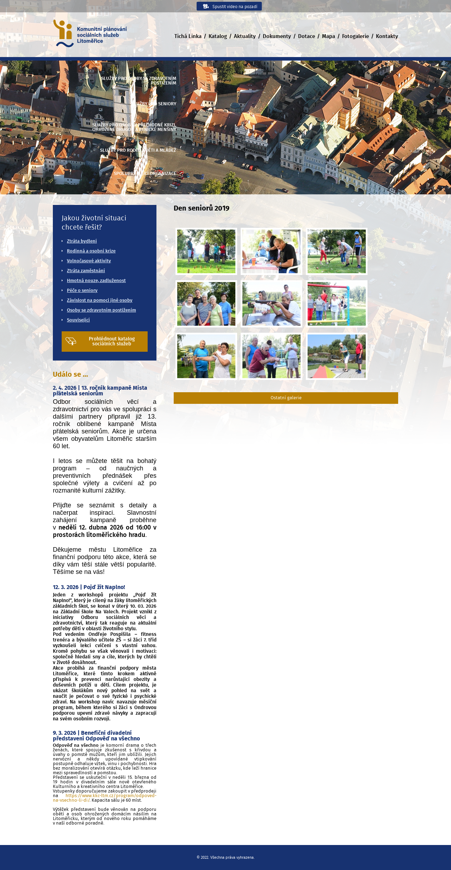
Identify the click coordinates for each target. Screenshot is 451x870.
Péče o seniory (82, 290)
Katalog (218, 36)
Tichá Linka (188, 36)
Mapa (328, 36)
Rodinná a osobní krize (91, 251)
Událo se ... (70, 374)
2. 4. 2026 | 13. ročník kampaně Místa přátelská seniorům (100, 390)
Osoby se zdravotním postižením (101, 310)
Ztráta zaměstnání (86, 271)
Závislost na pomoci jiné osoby (99, 300)
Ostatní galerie (286, 398)
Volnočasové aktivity (89, 261)
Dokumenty (277, 36)
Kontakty (387, 36)
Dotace (306, 36)
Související (78, 320)
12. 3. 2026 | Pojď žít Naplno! (89, 587)
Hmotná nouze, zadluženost (96, 280)
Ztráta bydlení (82, 241)
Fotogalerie (355, 36)
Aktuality (245, 36)
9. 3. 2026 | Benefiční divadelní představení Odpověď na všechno (96, 735)
